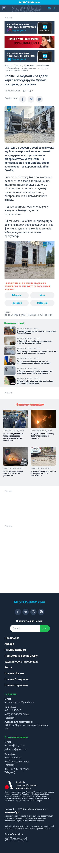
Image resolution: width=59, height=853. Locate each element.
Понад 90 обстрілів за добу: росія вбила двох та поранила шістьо (35, 382)
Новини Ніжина (14, 673)
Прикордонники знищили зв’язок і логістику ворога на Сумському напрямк (37, 352)
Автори (9, 643)
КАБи (23, 315)
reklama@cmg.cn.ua (15, 745)
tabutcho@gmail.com (16, 749)
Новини (18, 66)
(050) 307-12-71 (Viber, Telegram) (17, 716)
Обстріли (15, 315)
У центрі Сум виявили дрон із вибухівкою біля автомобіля (43, 473)
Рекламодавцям (15, 649)
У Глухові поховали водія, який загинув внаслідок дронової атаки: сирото (34, 372)
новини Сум (12, 812)
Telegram (17, 295)
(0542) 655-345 (13, 710)
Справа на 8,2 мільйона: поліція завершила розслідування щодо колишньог (13, 437)
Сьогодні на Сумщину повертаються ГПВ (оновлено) (13, 473)
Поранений (47, 315)
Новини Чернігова (16, 685)
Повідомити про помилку (21, 655)
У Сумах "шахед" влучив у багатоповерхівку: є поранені (42, 436)
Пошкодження (34, 315)
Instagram (42, 303)
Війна (7, 315)
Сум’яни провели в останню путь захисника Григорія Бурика (36, 332)
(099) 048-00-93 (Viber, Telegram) (17, 763)
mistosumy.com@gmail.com (19, 702)
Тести (8, 667)
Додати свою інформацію (22, 661)
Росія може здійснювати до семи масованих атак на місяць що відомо (34, 362)
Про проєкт (12, 638)
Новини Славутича (17, 679)
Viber (42, 295)
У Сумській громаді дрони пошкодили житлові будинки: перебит (34, 342)
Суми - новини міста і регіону (36, 66)
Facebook (17, 303)
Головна (8, 66)
